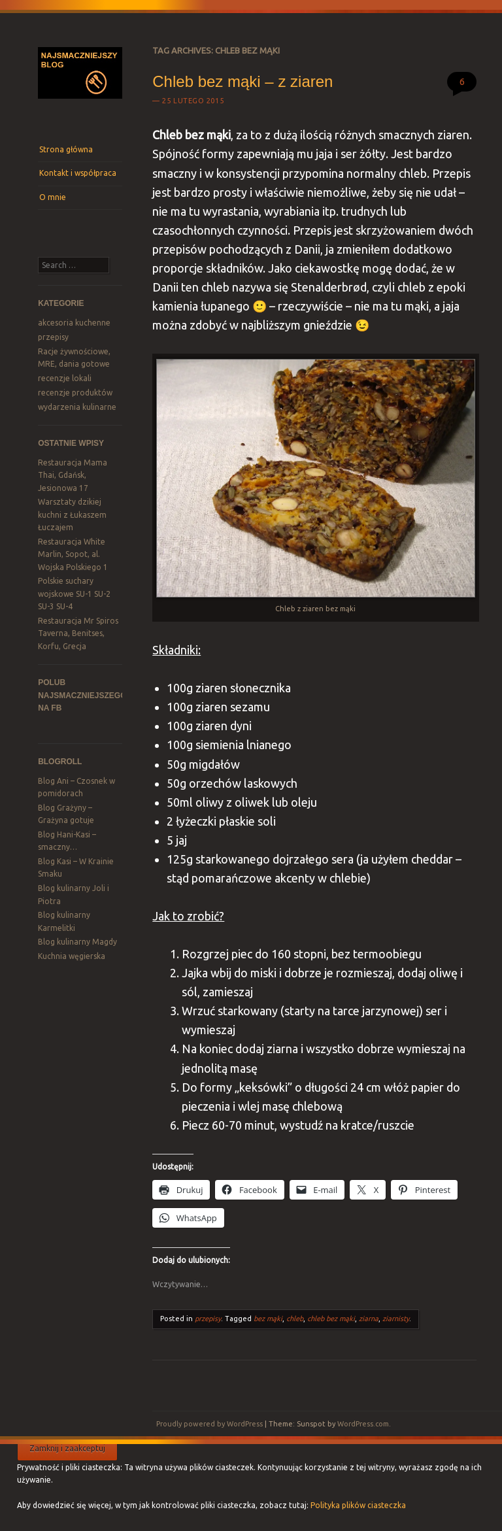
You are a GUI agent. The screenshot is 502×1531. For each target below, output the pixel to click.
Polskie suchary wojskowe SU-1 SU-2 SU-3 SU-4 (74, 594)
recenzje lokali (65, 378)
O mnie (52, 197)
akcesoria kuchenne (74, 322)
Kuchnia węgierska (71, 956)
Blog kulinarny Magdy (77, 941)
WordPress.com (363, 1424)
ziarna (368, 1318)
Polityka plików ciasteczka (358, 1505)
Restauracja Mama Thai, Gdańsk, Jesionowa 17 (72, 475)
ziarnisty (395, 1318)
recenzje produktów (75, 392)
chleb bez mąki (331, 1318)
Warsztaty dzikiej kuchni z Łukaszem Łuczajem (72, 514)
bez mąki (268, 1318)
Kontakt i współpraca (77, 173)
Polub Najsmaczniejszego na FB (82, 695)
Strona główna (66, 149)
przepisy (53, 337)
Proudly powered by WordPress (209, 1424)
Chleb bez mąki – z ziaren (242, 81)
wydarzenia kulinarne (77, 407)
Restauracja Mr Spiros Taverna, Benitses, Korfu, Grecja (78, 633)
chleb (294, 1318)
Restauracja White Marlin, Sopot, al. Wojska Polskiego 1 (73, 554)
